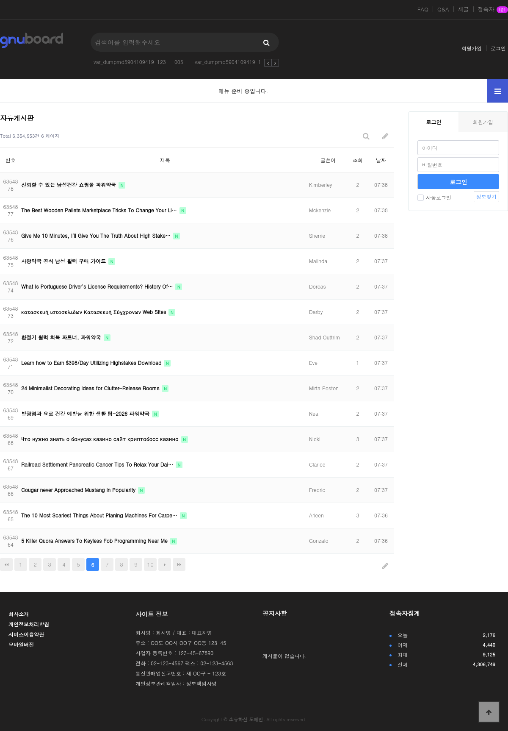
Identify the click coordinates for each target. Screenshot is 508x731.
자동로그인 (434, 197)
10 (150, 564)
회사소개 (18, 613)
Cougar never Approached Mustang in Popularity (79, 489)
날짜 (381, 160)
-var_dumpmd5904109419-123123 (234, 61)
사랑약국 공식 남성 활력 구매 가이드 (64, 260)
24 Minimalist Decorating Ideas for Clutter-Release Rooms (91, 388)
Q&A (443, 9)
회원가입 (471, 48)
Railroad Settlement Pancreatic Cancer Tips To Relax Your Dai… (98, 464)
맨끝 (179, 564)
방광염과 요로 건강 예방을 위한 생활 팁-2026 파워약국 (86, 413)
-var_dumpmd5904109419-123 (128, 61)
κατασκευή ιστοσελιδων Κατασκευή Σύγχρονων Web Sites (94, 311)
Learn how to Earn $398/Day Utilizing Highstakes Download (92, 362)
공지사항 (274, 613)
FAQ (422, 9)
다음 (164, 564)
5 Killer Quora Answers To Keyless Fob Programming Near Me (95, 540)
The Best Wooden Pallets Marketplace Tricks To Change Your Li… (100, 210)
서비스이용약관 (26, 634)
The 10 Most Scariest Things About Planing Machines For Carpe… (100, 515)
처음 (6, 564)
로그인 (498, 48)
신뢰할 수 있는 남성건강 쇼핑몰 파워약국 (69, 184)
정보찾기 (486, 196)
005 (178, 61)
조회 (358, 160)
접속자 (493, 9)
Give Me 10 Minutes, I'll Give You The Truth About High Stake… (96, 235)
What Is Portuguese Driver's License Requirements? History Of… (97, 286)
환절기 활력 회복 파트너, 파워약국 (62, 337)
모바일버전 (21, 644)
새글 (463, 9)
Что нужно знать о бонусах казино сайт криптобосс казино (100, 438)
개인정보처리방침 (28, 624)
